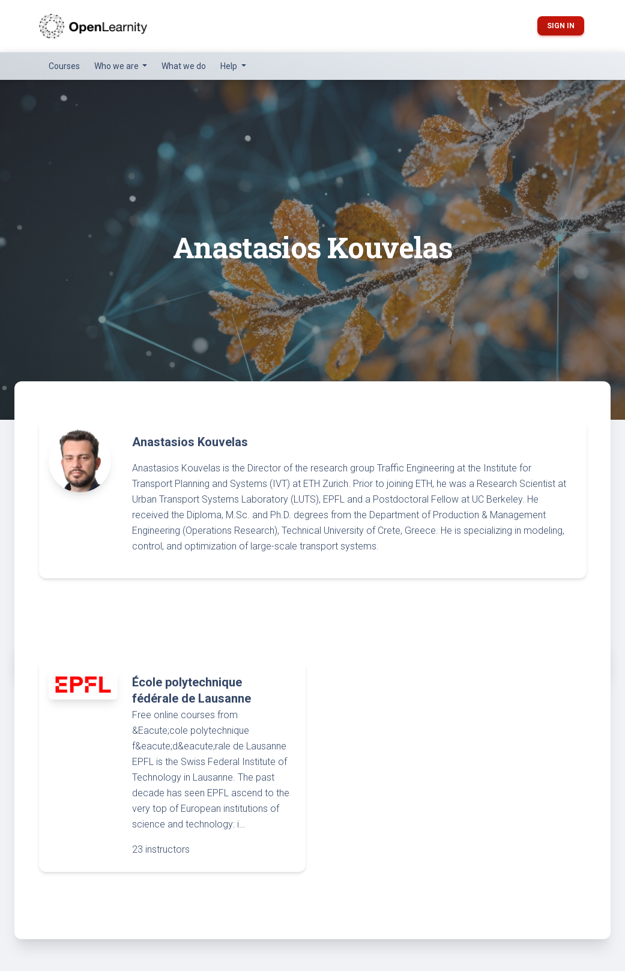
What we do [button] (184, 66)
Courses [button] (64, 66)
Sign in (561, 26)
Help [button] (229, 66)
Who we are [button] (117, 66)
